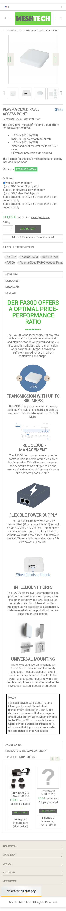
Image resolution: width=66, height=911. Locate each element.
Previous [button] (10, 59)
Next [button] (56, 59)
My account (10, 855)
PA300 (11, 262)
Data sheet (12, 280)
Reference (8, 118)
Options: (8, 178)
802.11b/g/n (50, 257)
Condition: (29, 118)
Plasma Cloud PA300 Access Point (41, 262)
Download (12, 286)
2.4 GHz (11, 257)
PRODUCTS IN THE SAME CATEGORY (26, 750)
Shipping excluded (40, 217)
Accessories (13, 744)
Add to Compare (24, 246)
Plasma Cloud (29, 257)
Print (7, 246)
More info (11, 274)
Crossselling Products (20, 757)
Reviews (10, 293)
